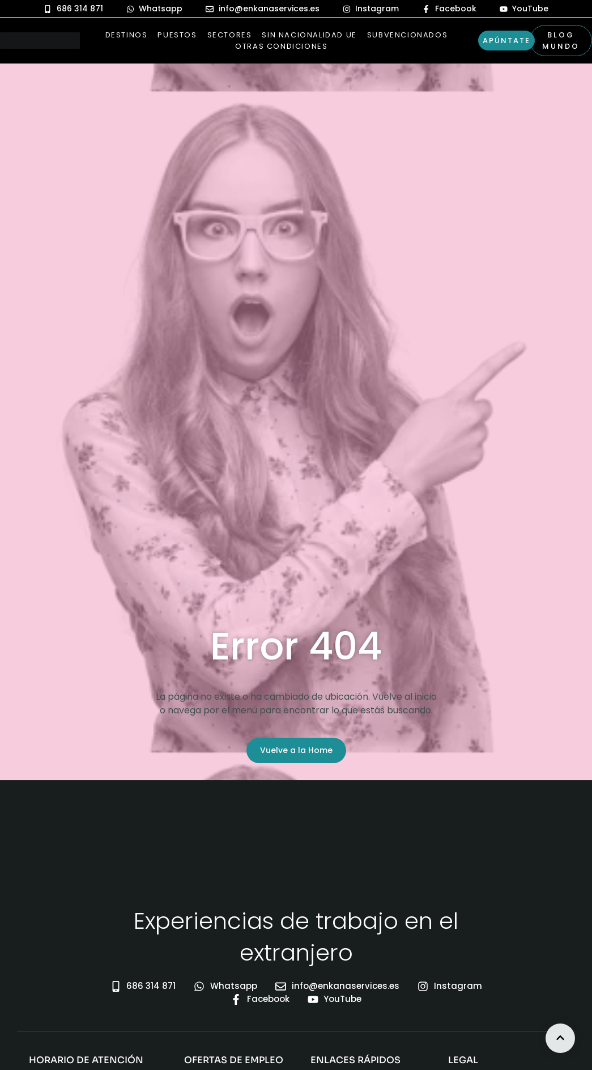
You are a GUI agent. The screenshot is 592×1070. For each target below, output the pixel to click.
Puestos (177, 34)
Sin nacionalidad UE (309, 34)
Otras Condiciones (281, 46)
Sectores (229, 34)
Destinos (126, 34)
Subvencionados (407, 34)
